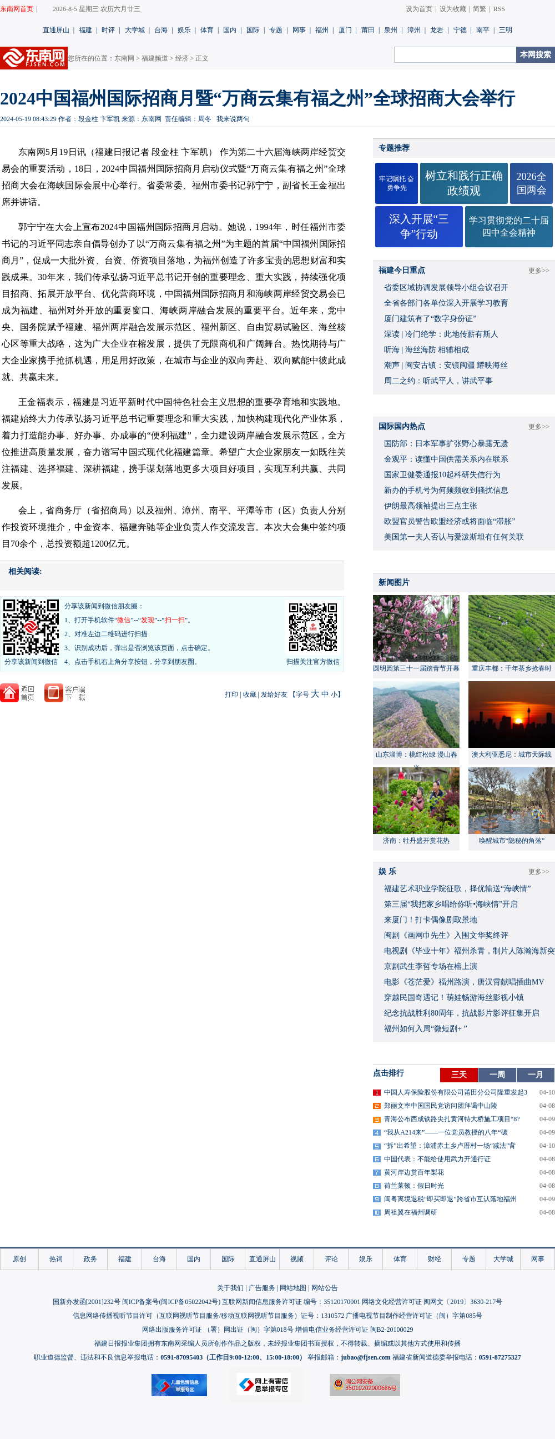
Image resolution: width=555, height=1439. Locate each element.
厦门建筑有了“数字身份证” (430, 318)
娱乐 (184, 30)
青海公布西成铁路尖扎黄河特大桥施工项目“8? (452, 1119)
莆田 (368, 30)
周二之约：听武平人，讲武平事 (438, 381)
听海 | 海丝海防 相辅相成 (426, 350)
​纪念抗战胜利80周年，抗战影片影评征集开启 (461, 1013)
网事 (299, 30)
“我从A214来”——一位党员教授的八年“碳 (446, 1132)
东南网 (124, 58)
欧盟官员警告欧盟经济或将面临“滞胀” (449, 521)
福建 (85, 30)
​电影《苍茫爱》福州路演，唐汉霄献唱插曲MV (464, 982)
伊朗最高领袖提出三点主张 (430, 506)
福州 (322, 30)
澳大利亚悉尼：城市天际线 (512, 754)
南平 (483, 30)
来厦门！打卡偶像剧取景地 (430, 920)
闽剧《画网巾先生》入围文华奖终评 (446, 935)
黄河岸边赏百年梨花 (414, 1172)
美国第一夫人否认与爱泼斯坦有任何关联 (454, 537)
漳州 (414, 30)
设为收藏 (453, 9)
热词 (56, 1259)
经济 (182, 58)
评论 (331, 1259)
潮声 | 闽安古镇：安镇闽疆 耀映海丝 (446, 365)
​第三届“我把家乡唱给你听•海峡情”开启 (451, 904)
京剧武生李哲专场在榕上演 (430, 966)
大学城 (135, 30)
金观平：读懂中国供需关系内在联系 (446, 459)
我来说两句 (233, 119)
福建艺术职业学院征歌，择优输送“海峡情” (457, 889)
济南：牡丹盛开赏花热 (416, 841)
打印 (231, 694)
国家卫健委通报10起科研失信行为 (442, 475)
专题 (275, 30)
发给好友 (274, 694)
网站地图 (293, 1288)
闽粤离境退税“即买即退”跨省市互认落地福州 (450, 1199)
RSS (499, 9)
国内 (229, 30)
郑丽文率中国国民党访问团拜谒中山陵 (440, 1106)
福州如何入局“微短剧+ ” (425, 1029)
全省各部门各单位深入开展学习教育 (446, 303)
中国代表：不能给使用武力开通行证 (437, 1159)
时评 (108, 30)
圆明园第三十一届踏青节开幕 (416, 668)
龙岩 (436, 30)
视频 (297, 1259)
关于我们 (230, 1288)
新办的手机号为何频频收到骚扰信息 (446, 490)
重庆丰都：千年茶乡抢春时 (512, 668)
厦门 (345, 30)
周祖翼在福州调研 (410, 1212)
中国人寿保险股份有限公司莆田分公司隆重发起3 (455, 1092)
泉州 (390, 30)
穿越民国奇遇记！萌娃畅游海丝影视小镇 (454, 997)
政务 (90, 1259)
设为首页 (419, 9)
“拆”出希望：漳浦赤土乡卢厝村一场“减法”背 (450, 1146)
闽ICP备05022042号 (189, 1302)
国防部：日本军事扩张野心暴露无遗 (446, 443)
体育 (207, 30)
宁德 (460, 30)
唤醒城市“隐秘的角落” (512, 841)
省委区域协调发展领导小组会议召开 (446, 287)
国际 (253, 30)
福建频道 (155, 58)
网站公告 (324, 1288)
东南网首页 (16, 9)
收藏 (249, 694)
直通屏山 (56, 30)
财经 (434, 1259)
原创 (19, 1259)
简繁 (479, 9)
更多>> (538, 270)
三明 (505, 30)
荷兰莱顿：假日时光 (414, 1186)
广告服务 (262, 1288)
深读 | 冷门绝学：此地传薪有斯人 (441, 334)
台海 (161, 30)
